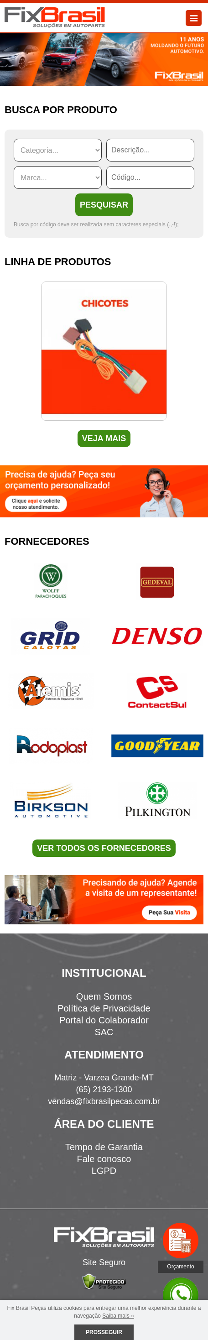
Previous (7, 360)
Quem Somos (104, 996)
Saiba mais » (118, 1316)
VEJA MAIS (104, 438)
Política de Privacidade (103, 1008)
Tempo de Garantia (104, 1147)
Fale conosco (104, 1159)
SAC (103, 1032)
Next (200, 360)
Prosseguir (104, 1332)
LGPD (104, 1171)
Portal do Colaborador (104, 1020)
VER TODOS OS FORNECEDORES (104, 848)
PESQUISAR (104, 204)
